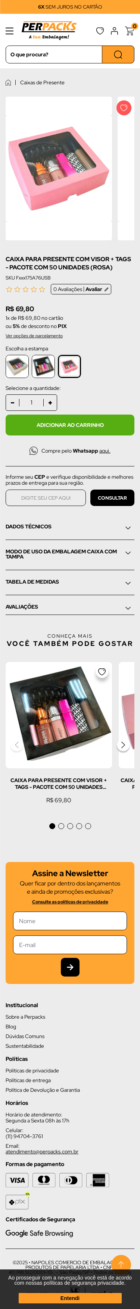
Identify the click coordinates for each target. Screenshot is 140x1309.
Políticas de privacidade (32, 1070)
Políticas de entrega (28, 1080)
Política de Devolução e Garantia (43, 1090)
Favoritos (100, 31)
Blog (11, 1026)
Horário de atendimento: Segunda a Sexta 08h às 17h (37, 1117)
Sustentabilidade (25, 1046)
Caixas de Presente (42, 82)
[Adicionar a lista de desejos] (123, 107)
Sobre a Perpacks (25, 1016)
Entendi (70, 1298)
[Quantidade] (31, 402)
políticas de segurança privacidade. (84, 1283)
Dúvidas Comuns (25, 1036)
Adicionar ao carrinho (70, 425)
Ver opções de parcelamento (34, 336)
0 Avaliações (81, 289)
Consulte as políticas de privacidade (70, 902)
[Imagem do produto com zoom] (59, 168)
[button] (52, 826)
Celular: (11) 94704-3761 (24, 1133)
